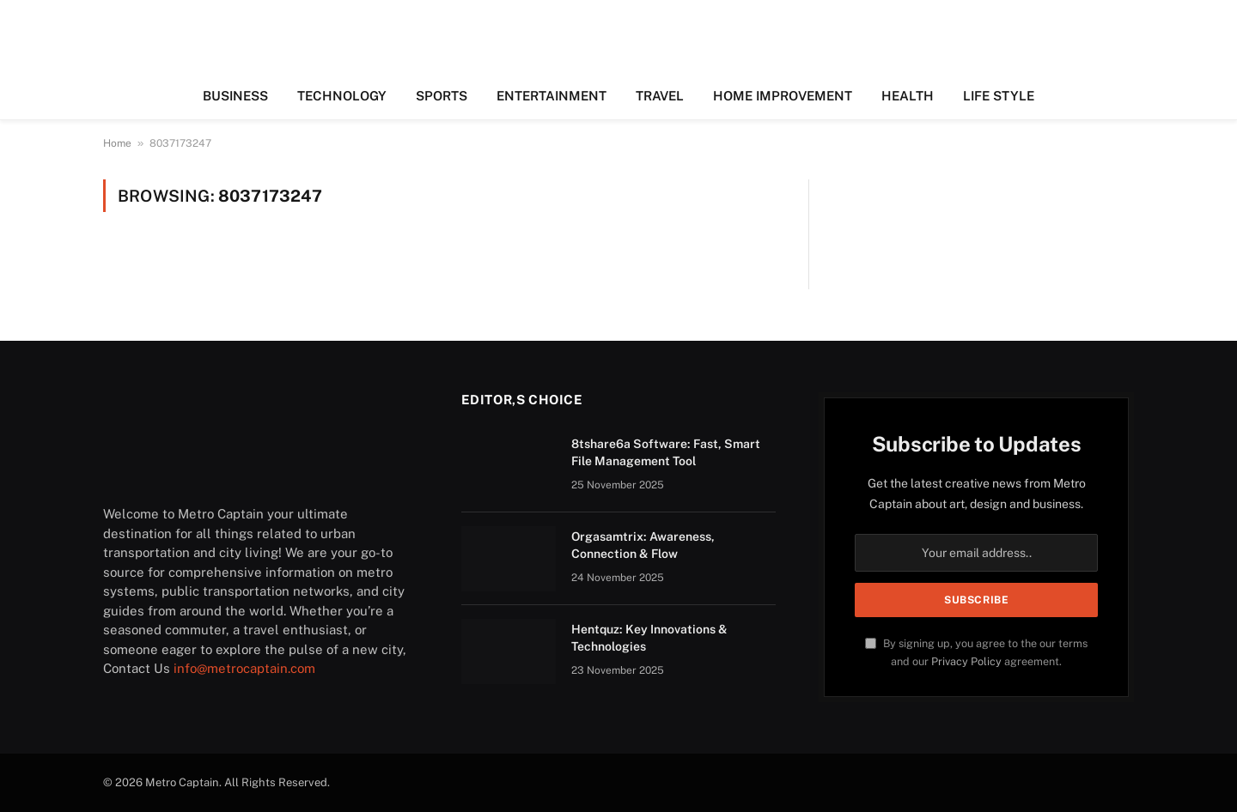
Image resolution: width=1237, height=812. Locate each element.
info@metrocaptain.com (244, 668)
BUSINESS (235, 95)
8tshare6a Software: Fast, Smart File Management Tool (665, 452)
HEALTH (907, 95)
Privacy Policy (966, 661)
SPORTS (441, 95)
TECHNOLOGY (342, 95)
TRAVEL (660, 95)
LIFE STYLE (998, 95)
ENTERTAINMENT (551, 95)
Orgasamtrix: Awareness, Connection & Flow (643, 545)
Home (117, 143)
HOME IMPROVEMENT (782, 95)
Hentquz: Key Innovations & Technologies (649, 637)
